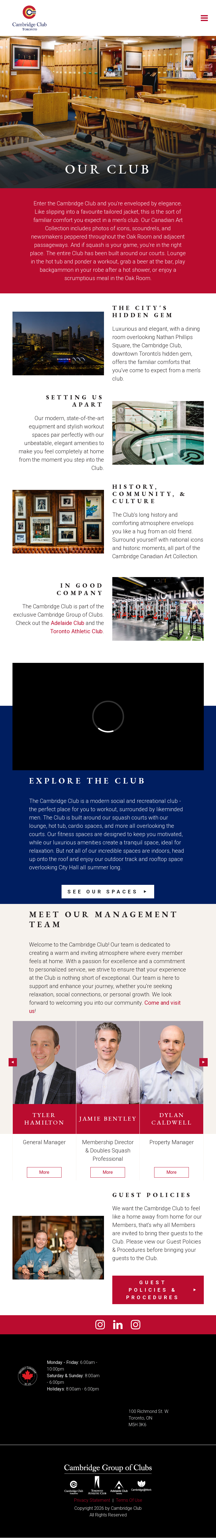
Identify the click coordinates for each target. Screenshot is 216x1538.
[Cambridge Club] (29, 18)
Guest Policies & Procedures (153, 1289)
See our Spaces (102, 892)
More (44, 1172)
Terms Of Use (129, 1500)
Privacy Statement (92, 1500)
